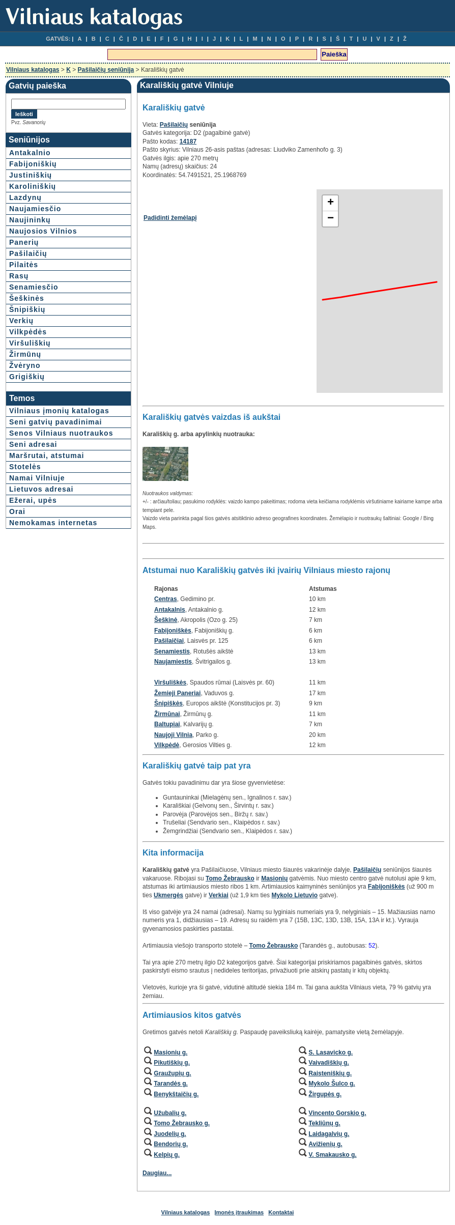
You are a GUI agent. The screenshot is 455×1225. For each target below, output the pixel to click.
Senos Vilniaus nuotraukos (61, 433)
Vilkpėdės (28, 332)
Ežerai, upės (33, 500)
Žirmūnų (25, 354)
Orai (17, 511)
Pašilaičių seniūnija (106, 69)
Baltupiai (167, 724)
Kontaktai (281, 1212)
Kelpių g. (167, 1154)
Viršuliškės (170, 682)
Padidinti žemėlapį (170, 217)
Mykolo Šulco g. (331, 1083)
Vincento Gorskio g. (337, 1113)
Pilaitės (23, 265)
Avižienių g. (325, 1144)
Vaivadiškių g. (328, 1062)
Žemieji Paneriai (177, 693)
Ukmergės (168, 895)
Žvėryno (24, 365)
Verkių (21, 321)
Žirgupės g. (325, 1094)
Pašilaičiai (169, 640)
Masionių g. (170, 1052)
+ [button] (330, 203)
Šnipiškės (168, 703)
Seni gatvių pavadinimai (55, 422)
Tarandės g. (170, 1083)
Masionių (274, 878)
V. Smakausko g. (332, 1154)
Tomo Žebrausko (230, 878)
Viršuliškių (30, 343)
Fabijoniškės (172, 630)
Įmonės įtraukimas (239, 1212)
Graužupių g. (172, 1073)
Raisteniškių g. (330, 1073)
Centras (165, 599)
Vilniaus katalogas (33, 69)
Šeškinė (165, 619)
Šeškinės (26, 298)
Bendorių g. (171, 1144)
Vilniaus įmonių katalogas (59, 411)
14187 (188, 141)
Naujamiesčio (35, 209)
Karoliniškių (32, 186)
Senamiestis (172, 651)
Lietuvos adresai (41, 489)
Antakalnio (30, 153)
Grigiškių (27, 377)
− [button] (330, 218)
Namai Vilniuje (37, 478)
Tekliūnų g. (324, 1123)
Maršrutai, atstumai (46, 455)
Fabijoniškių (33, 164)
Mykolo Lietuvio (294, 895)
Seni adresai (33, 444)
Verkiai (219, 895)
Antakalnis (169, 609)
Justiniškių (30, 175)
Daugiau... (157, 1173)
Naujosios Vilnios (43, 231)
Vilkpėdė (166, 745)
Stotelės (25, 467)
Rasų (19, 276)
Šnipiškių (27, 309)
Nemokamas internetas (53, 523)
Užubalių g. (170, 1113)
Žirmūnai (167, 714)
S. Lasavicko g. (330, 1052)
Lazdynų (25, 197)
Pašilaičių (28, 253)
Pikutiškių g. (172, 1062)
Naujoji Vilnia (173, 734)
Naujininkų (30, 220)
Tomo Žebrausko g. (182, 1123)
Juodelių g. (170, 1133)
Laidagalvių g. (328, 1133)
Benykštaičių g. (176, 1094)
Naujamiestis (173, 661)
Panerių (24, 242)
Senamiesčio (34, 287)
